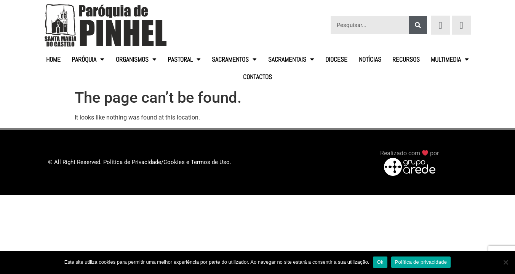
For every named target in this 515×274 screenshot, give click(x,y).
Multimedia (450, 59)
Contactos (257, 77)
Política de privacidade (421, 262)
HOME (53, 59)
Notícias (370, 59)
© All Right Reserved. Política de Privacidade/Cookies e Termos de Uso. (139, 162)
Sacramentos (234, 59)
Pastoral (184, 59)
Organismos (136, 59)
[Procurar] (418, 25)
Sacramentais (291, 59)
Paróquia (88, 59)
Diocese (336, 59)
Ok (380, 262)
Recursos (406, 59)
